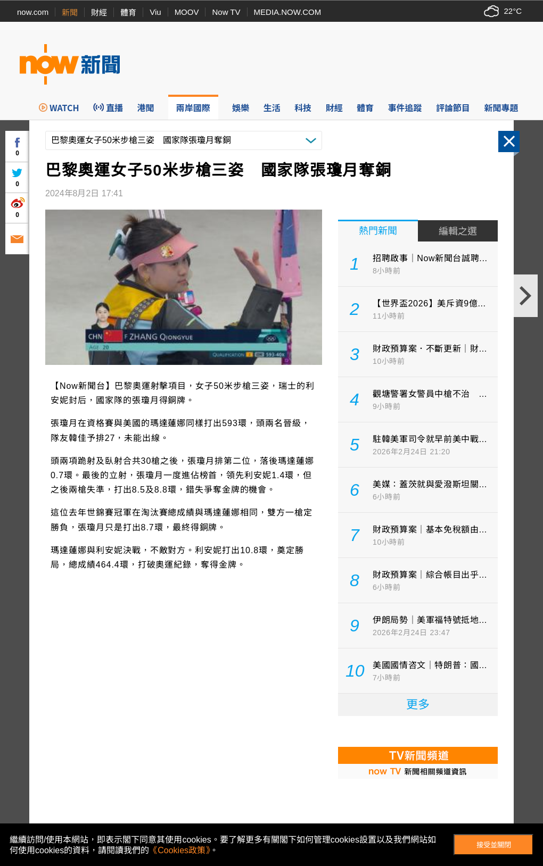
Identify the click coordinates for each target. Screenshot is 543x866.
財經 (99, 12)
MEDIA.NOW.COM (288, 11)
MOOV (187, 11)
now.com (32, 11)
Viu (155, 11)
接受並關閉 (493, 845)
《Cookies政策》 (179, 850)
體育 (128, 12)
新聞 (70, 12)
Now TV (226, 11)
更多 (418, 704)
